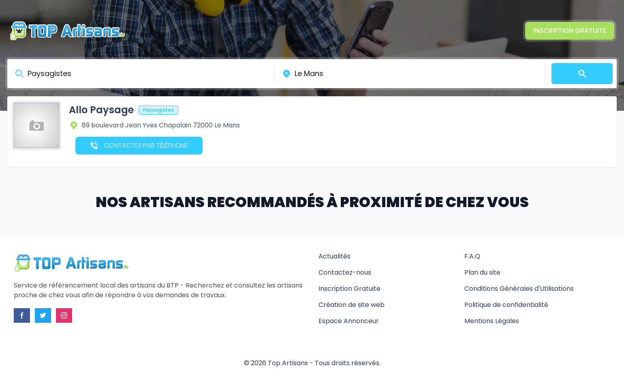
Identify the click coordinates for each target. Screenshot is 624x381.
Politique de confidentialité (506, 304)
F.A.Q (472, 256)
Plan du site (482, 272)
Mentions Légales (491, 321)
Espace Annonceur (348, 321)
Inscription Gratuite (569, 30)
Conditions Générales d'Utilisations (519, 288)
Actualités (334, 256)
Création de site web (351, 304)
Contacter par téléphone (139, 145)
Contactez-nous (344, 272)
